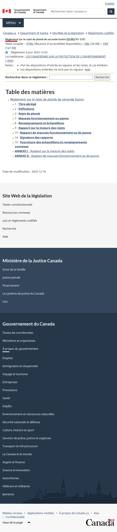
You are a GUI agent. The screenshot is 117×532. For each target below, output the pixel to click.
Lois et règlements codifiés (20, 220)
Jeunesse (8, 494)
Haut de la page (16, 522)
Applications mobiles (40, 513)
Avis (96, 513)
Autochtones (11, 478)
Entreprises (10, 382)
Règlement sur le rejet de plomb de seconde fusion (47, 99)
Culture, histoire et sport (18, 430)
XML (87, 44)
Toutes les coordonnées (18, 333)
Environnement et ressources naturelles (28, 414)
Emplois (8, 358)
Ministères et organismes (19, 341)
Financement (11, 285)
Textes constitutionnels (17, 204)
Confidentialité (15, 517)
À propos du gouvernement (20, 349)
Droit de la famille (14, 269)
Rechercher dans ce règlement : (26, 77)
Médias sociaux (12, 513)
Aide (87, 69)
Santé (6, 398)
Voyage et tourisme (15, 374)
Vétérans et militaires (16, 486)
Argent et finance (14, 462)
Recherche (9, 228)
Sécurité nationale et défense (21, 422)
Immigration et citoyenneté (20, 366)
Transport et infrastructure (20, 446)
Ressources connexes (16, 212)
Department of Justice (34, 33)
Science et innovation (16, 470)
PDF (105, 44)
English (109, 3)
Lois (5, 301)
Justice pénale (11, 277)
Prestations (10, 390)
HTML (30, 44)
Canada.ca (9, 33)
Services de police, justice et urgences (27, 438)
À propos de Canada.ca (74, 513)
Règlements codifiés (101, 33)
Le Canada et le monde (17, 454)
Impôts (7, 406)
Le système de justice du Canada (23, 293)
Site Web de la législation (68, 33)
